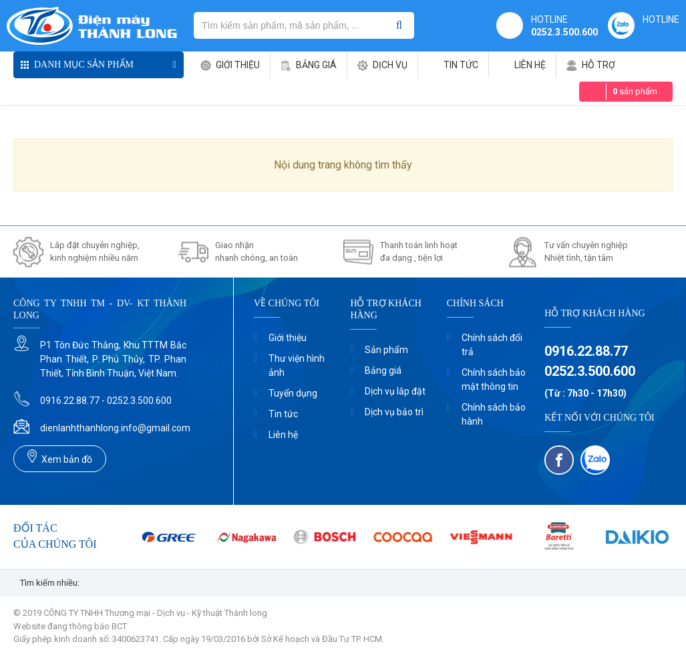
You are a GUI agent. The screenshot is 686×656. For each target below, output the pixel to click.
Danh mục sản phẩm (84, 65)
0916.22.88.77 (586, 351)
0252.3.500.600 (564, 32)
